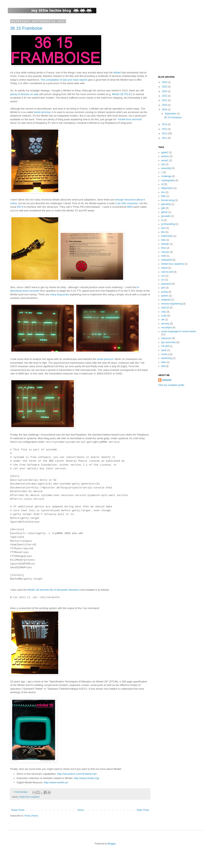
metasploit (166, 259)
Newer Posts (17, 810)
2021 (165, 100)
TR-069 (165, 346)
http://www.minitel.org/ (86, 778)
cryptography (168, 180)
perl (163, 287)
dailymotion (167, 188)
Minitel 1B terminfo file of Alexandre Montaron (54, 589)
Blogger (112, 843)
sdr (163, 319)
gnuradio (165, 216)
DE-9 (20, 206)
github (164, 212)
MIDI (129, 206)
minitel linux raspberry (29, 797)
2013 (165, 129)
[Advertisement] (182, 44)
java (163, 228)
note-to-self (167, 272)
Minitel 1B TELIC (121, 94)
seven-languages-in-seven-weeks (178, 331)
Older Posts (143, 810)
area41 (164, 160)
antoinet (166, 380)
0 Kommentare (21, 792)
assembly (166, 168)
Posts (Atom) (31, 815)
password (166, 283)
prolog (164, 291)
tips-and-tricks (168, 342)
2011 (165, 138)
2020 (165, 105)
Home (81, 810)
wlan (163, 362)
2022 (165, 95)
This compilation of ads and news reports (64, 79)
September (171, 113)
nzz (163, 275)
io (162, 220)
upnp (163, 350)
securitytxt (166, 327)
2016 (165, 109)
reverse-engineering (171, 303)
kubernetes (167, 236)
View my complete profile (171, 385)
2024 (165, 91)
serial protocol (105, 359)
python (164, 295)
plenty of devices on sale (24, 94)
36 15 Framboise (26, 28)
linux (163, 248)
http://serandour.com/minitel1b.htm (77, 773)
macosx (165, 252)
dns (163, 192)
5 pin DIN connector (126, 203)
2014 (165, 124)
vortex (164, 354)
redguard (166, 299)
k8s (163, 232)
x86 (163, 366)
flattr (163, 196)
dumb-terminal (42, 112)
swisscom (166, 338)
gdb (163, 208)
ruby (163, 311)
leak (163, 240)
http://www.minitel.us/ (56, 782)
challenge (166, 176)
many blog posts (59, 294)
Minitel (117, 72)
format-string (167, 200)
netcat (164, 267)
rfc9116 (165, 307)
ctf (162, 184)
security (165, 323)
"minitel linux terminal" (129, 119)
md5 (163, 256)
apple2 (164, 152)
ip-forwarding (168, 224)
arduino (165, 156)
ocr (163, 279)
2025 (165, 86)
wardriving (166, 358)
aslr (163, 164)
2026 (165, 82)
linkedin (165, 244)
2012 (165, 133)
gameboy (166, 204)
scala (164, 315)
